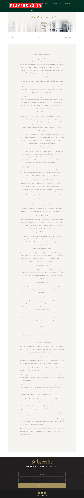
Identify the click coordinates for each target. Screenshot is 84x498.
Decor (46, 3)
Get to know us (39, 3)
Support (67, 3)
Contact (32, 7)
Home (31, 3)
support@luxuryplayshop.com (42, 309)
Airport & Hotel (54, 3)
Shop (61, 3)
